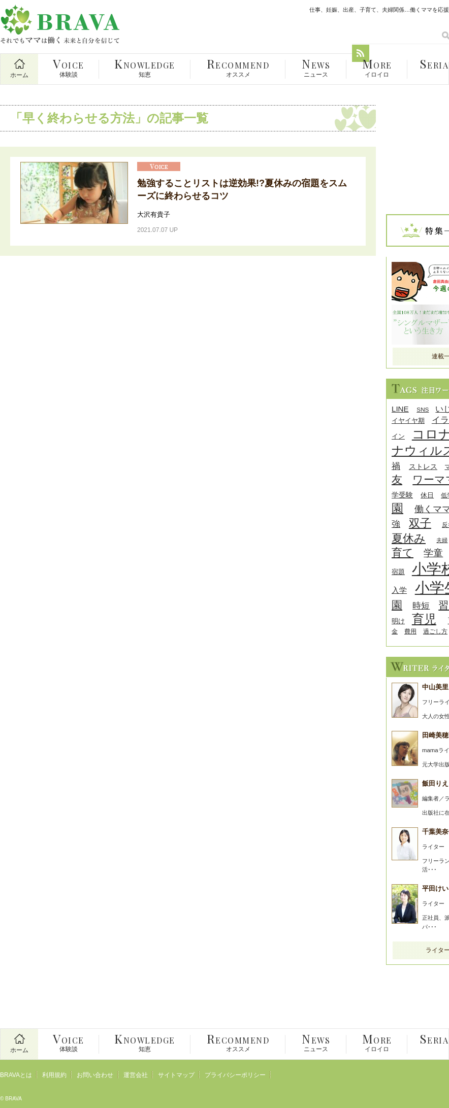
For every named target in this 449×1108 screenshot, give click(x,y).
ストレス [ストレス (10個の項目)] (423, 467)
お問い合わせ (95, 1075)
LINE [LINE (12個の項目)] (400, 409)
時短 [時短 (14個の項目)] (421, 606)
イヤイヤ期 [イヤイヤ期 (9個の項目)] (408, 420)
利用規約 (54, 1075)
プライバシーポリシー (235, 1075)
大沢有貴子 (153, 214)
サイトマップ (176, 1075)
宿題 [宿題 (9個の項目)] (398, 572)
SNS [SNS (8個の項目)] (422, 409)
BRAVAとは (16, 1075)
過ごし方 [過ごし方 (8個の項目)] (435, 631)
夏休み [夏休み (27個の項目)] (409, 538)
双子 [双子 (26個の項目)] (420, 523)
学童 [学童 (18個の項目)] (433, 553)
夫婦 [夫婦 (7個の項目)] (441, 540)
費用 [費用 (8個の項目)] (410, 631)
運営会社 (135, 1075)
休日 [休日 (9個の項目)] (427, 495)
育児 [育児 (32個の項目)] (424, 619)
